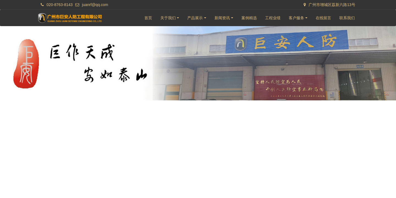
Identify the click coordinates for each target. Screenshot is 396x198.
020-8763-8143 (59, 4)
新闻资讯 (222, 18)
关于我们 (168, 18)
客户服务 (296, 18)
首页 (148, 18)
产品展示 (195, 18)
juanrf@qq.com (95, 4)
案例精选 (249, 18)
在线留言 (323, 18)
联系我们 (347, 18)
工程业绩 (272, 18)
